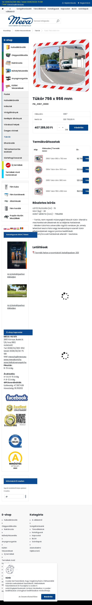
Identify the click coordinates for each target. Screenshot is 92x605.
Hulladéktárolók (16, 47)
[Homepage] (2, 9)
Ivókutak (8, 106)
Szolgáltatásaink (24, 9)
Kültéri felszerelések (23, 30)
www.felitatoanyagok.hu (15, 362)
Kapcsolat (65, 9)
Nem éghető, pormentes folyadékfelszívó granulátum (45, 357)
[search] (58, 22)
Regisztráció (85, 3)
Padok (7, 94)
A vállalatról (10, 10)
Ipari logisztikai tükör (44, 297)
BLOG (74, 9)
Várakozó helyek (11, 124)
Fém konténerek (14, 195)
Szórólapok (83, 9)
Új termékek (14, 165)
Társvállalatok (39, 9)
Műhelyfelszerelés (17, 71)
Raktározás (14, 63)
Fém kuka (11, 186)
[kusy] (61, 128)
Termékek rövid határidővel (13, 173)
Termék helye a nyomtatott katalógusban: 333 (56, 252)
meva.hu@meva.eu (15, 4)
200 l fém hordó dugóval (75, 355)
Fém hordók (12, 208)
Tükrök (37, 30)
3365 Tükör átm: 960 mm (56, 180)
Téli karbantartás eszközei (12, 150)
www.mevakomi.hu (12, 359)
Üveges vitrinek (11, 130)
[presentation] (33, 293)
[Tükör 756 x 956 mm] (61, 65)
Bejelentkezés (70, 3)
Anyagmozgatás (17, 79)
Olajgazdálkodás (17, 55)
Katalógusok (53, 9)
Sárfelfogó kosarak (13, 158)
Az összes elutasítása (28, 597)
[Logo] (18, 21)
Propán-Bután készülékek (13, 217)
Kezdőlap (7, 30)
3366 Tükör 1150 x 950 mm (56, 191)
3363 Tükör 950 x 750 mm (56, 158)
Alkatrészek (12, 201)
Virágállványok (11, 112)
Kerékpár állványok (13, 118)
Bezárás (48, 596)
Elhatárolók (9, 143)
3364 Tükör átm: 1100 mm (56, 169)
